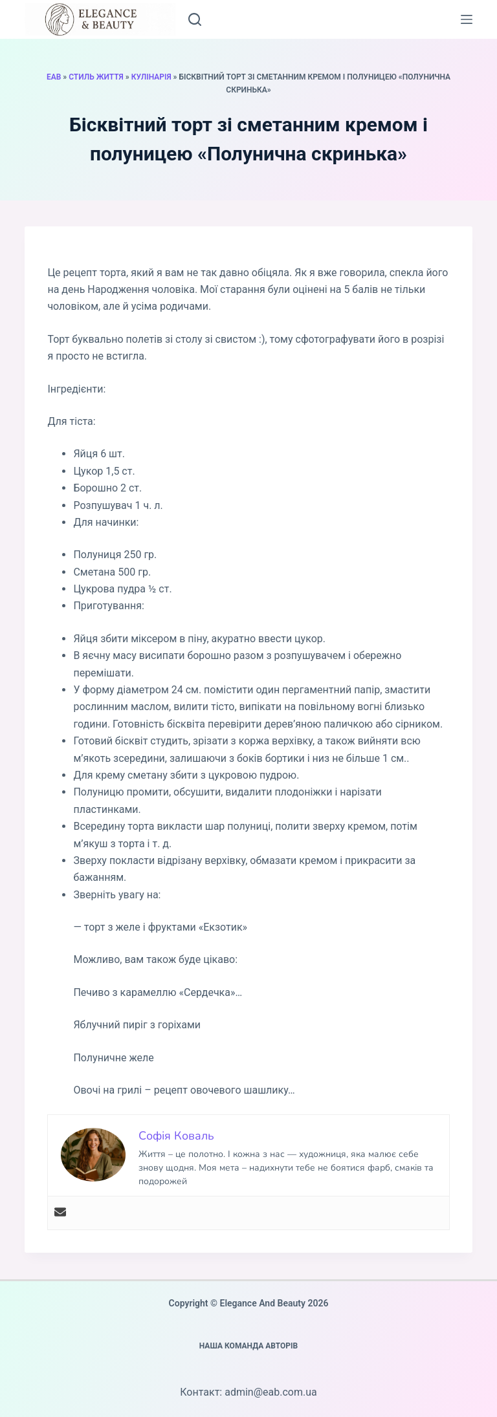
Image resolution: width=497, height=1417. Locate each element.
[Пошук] (194, 19)
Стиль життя (96, 76)
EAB (54, 76)
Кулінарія (151, 76)
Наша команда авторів (248, 1345)
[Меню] (466, 19)
